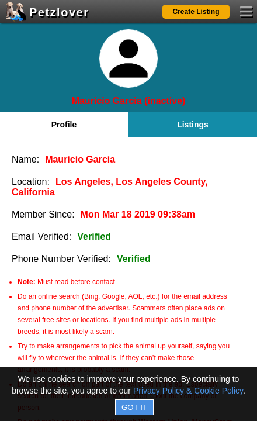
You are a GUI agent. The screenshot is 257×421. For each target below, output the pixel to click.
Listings (193, 124)
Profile (64, 124)
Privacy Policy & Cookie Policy (188, 390)
